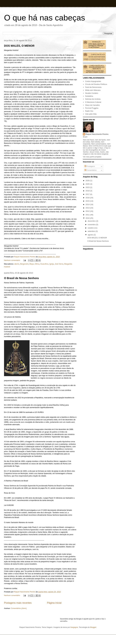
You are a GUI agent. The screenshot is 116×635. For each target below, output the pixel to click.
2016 (88, 198)
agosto (91, 235)
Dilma (37, 264)
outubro (91, 228)
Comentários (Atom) (19, 608)
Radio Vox (89, 111)
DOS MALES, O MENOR (19, 45)
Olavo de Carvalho (92, 105)
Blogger (93, 627)
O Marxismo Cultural (93, 102)
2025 (88, 184)
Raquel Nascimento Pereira (97, 134)
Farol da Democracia (93, 87)
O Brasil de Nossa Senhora (21, 278)
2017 (88, 194)
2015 (88, 201)
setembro (92, 231)
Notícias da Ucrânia (92, 99)
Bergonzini (24, 264)
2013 (88, 208)
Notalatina (89, 96)
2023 (88, 187)
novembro (92, 225)
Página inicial (54, 603)
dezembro (92, 221)
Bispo (32, 264)
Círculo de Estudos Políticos (96, 84)
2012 (88, 211)
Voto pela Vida (90, 114)
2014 (88, 204)
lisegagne (74, 627)
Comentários (91, 170)
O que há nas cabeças (44, 17)
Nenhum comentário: (12, 260)
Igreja (51, 264)
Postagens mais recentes (18, 603)
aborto (16, 264)
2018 (88, 191)
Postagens (90, 166)
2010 (88, 218)
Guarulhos (44, 264)
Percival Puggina (91, 108)
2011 (88, 215)
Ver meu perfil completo (92, 157)
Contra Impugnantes (93, 81)
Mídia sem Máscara (92, 90)
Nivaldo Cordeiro (91, 93)
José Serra (59, 264)
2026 (88, 181)
